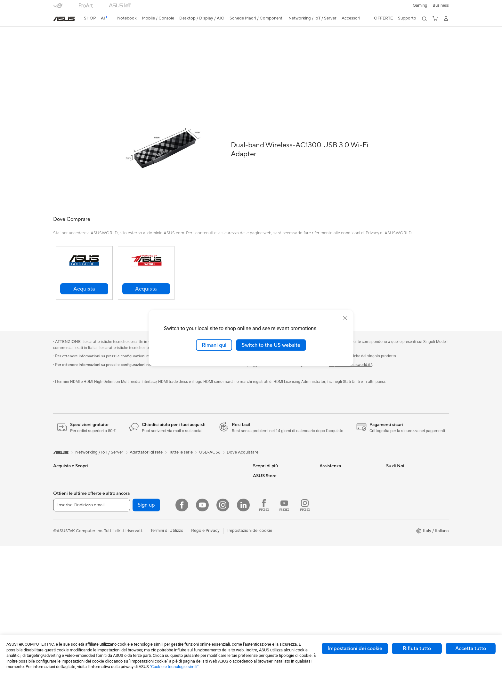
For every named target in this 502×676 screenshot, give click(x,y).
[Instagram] (222, 634)
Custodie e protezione (206, 576)
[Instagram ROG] (304, 634)
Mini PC (126, 470)
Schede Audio (132, 519)
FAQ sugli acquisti (336, 518)
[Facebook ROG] (263, 634)
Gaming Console (69, 548)
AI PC (258, 470)
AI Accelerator (133, 576)
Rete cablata (197, 490)
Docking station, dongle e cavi (213, 595)
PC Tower (62, 606)
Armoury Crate (267, 490)
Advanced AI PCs (269, 480)
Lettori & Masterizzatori (141, 557)
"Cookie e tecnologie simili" (174, 666)
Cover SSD (130, 567)
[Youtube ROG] (284, 634)
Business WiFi (198, 470)
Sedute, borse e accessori (209, 567)
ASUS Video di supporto (343, 490)
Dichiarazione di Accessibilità (413, 490)
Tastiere (192, 519)
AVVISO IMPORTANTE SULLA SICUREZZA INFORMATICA (415, 502)
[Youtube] (202, 634)
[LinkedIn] (243, 634)
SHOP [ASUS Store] (90, 18)
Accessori (62, 519)
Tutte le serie (181, 437)
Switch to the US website (271, 345)
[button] (420, 5)
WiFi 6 (125, 605)
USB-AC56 (69, 33)
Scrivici (326, 470)
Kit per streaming (201, 557)
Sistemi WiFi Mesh (202, 480)
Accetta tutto (470, 648)
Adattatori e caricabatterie (210, 586)
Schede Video (132, 509)
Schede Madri (132, 499)
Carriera (394, 470)
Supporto (166, 43)
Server (191, 499)
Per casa (61, 471)
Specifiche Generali (101, 43)
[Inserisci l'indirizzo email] (91, 634)
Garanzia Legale (335, 509)
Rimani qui (214, 345)
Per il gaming (65, 509)
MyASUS (328, 499)
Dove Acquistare (242, 437)
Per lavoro (63, 480)
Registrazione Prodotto (342, 480)
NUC (124, 461)
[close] (345, 318)
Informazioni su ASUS (406, 461)
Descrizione (63, 43)
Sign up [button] (146, 635)
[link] (64, 19)
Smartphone (65, 538)
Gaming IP (195, 605)
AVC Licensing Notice (273, 461)
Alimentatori (131, 547)
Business (441, 5)
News (391, 480)
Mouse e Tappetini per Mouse (213, 528)
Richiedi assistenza (337, 461)
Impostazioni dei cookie (355, 648)
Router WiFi (196, 461)
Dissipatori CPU (134, 538)
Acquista (261, 519)
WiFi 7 (125, 596)
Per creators (65, 490)
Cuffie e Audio (198, 538)
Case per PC (131, 528)
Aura (257, 499)
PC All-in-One (66, 596)
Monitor (61, 577)
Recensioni (137, 43)
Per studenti (64, 499)
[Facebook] (181, 634)
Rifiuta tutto (417, 648)
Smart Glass (64, 586)
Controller (195, 547)
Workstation (131, 480)
